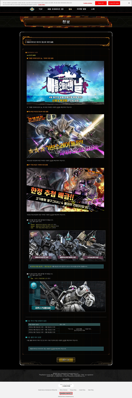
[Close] (129, 3)
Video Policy (91, 390)
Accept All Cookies (114, 3)
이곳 (58, 107)
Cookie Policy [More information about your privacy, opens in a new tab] (41, 4)
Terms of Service (63, 390)
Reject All (100, 3)
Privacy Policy (73, 390)
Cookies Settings (87, 3)
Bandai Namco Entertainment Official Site (47, 390)
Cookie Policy (82, 390)
